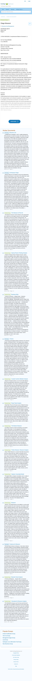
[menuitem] (25, 1)
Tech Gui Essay (6, 635)
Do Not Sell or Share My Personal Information (16, 669)
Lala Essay (5, 639)
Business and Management (11, 16)
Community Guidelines (16, 655)
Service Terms (16, 661)
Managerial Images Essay (9, 637)
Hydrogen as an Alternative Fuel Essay (12, 641)
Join (25, 1)
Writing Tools (19, 9)
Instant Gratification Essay (9, 633)
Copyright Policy (16, 652)
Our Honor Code (16, 657)
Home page (3, 16)
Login (29, 1)
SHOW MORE (14, 121)
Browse (12, 9)
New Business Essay (8, 643)
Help (16, 666)
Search (7, 9)
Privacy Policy (16, 659)
